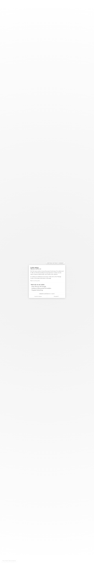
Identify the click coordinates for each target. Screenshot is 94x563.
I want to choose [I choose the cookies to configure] (38, 296)
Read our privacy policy (35, 280)
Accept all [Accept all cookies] (56, 296)
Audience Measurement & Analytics (41, 288)
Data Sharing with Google (39, 286)
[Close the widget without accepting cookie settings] (55, 263)
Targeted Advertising (37, 290)
